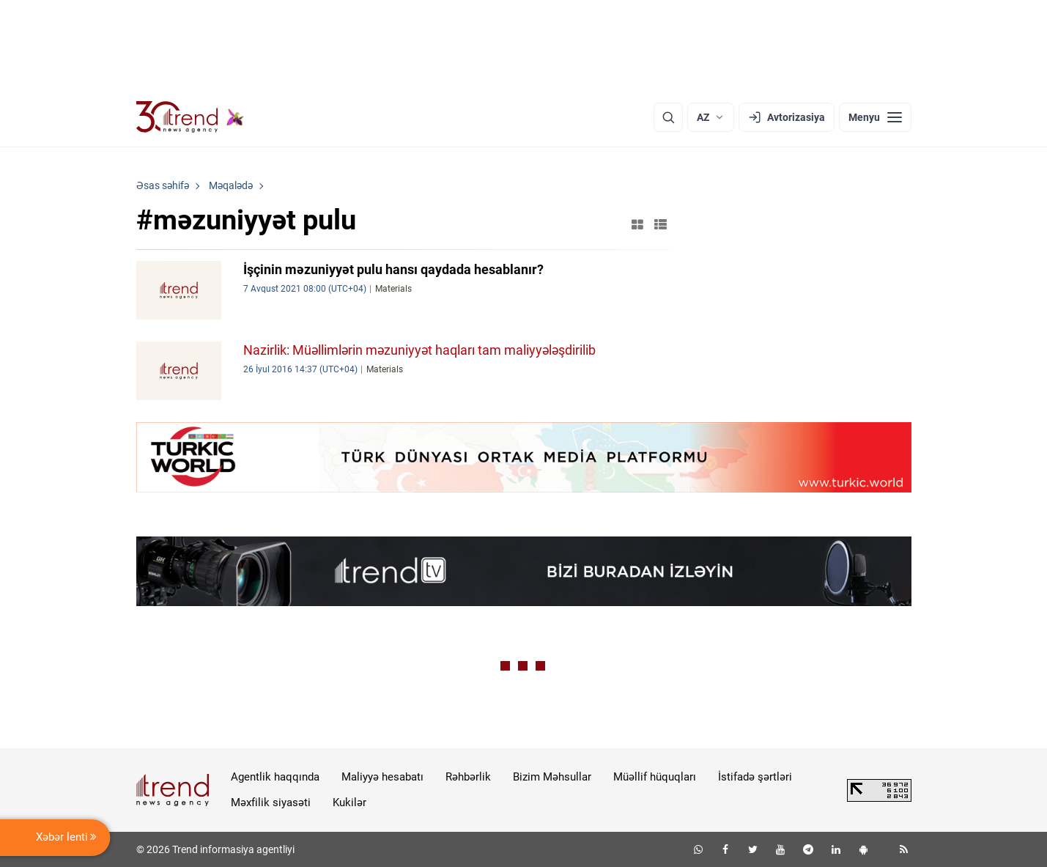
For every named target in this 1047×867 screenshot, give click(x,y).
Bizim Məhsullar (552, 776)
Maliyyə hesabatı (382, 776)
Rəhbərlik (468, 776)
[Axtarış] (668, 117)
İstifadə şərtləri (755, 776)
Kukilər (349, 802)
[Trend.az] (190, 117)
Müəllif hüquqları (654, 776)
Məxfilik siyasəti (271, 802)
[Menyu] (875, 117)
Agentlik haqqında (275, 776)
